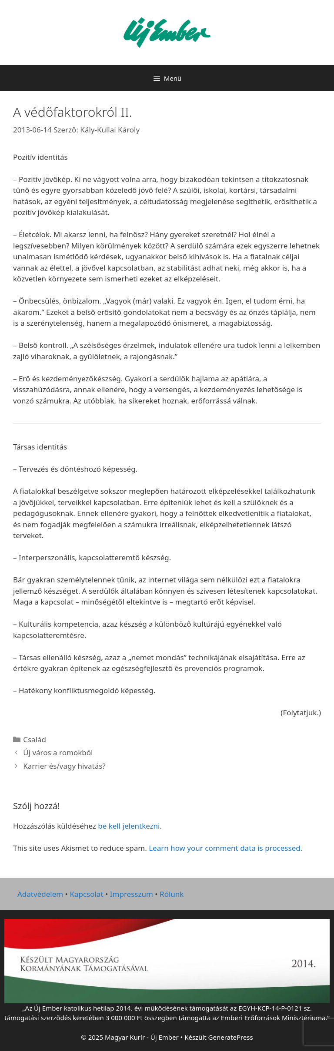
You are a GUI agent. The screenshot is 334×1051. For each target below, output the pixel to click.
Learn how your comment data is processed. (225, 848)
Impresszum (131, 894)
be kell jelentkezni (129, 826)
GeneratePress (230, 1037)
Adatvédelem (40, 894)
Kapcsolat (86, 894)
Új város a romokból (58, 752)
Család (34, 739)
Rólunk (172, 894)
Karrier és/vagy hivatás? (64, 766)
